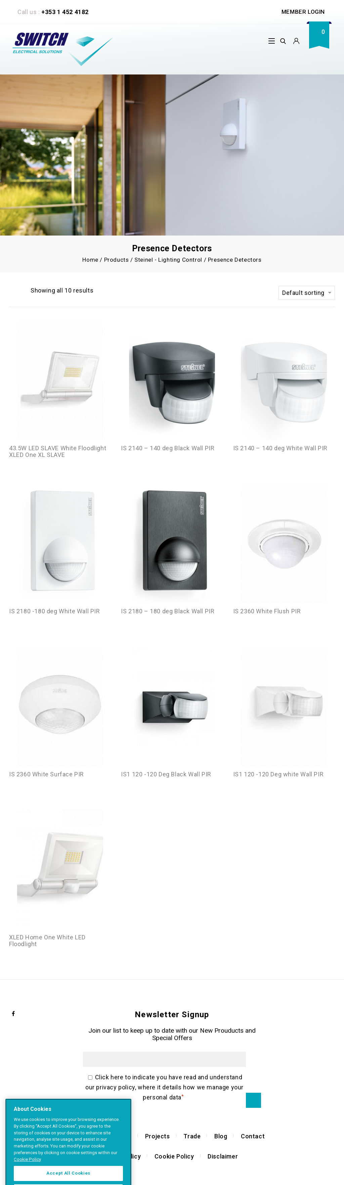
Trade (192, 1136)
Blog (220, 1136)
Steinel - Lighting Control (168, 259)
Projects (157, 1136)
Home (90, 259)
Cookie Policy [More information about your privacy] (27, 1177)
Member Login (303, 11)
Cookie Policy (174, 1156)
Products (116, 259)
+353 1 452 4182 (65, 11)
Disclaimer (223, 1156)
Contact (253, 1136)
